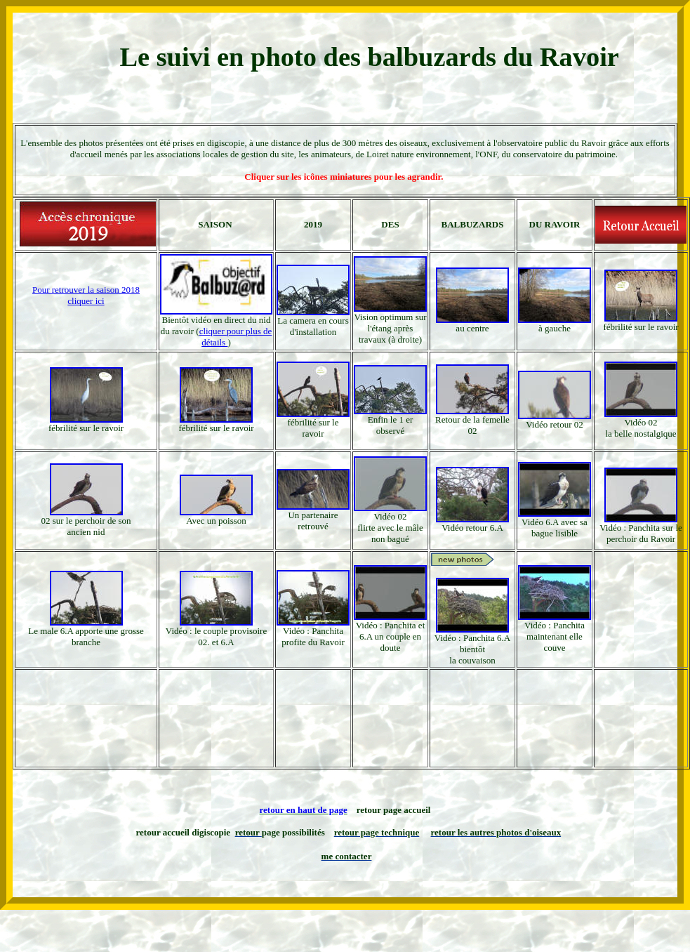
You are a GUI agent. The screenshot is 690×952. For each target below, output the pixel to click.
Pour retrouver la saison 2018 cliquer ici (86, 295)
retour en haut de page (303, 810)
